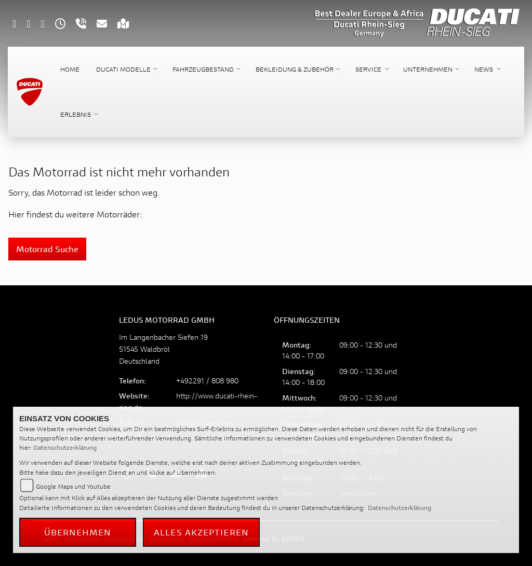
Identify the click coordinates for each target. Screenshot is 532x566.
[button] (126, 69)
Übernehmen (78, 532)
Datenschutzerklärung (65, 447)
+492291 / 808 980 (207, 380)
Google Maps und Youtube (73, 486)
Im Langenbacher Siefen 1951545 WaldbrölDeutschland (163, 349)
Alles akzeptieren (201, 532)
